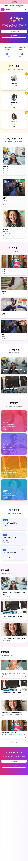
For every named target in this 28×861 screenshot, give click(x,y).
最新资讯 (14, 36)
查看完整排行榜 (14, 31)
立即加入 (14, 761)
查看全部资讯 (14, 742)
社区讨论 (14, 766)
